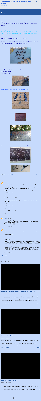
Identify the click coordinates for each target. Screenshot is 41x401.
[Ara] (36, 2)
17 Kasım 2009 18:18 (8, 226)
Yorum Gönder (4, 255)
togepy (5, 218)
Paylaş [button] (37, 174)
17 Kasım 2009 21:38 (8, 236)
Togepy (11, 174)
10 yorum (7, 303)
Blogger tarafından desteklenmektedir (20, 397)
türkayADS (6, 230)
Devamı (38, 303)
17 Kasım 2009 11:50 (8, 205)
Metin (5, 182)
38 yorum (7, 391)
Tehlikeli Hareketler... (8, 336)
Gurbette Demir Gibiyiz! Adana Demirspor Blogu (16, 2)
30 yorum (7, 347)
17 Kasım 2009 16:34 (8, 214)
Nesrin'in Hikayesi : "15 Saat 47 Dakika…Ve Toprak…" (18, 291)
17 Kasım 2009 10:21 (8, 192)
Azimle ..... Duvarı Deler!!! (9, 380)
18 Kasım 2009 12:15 (8, 252)
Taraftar (7, 174)
